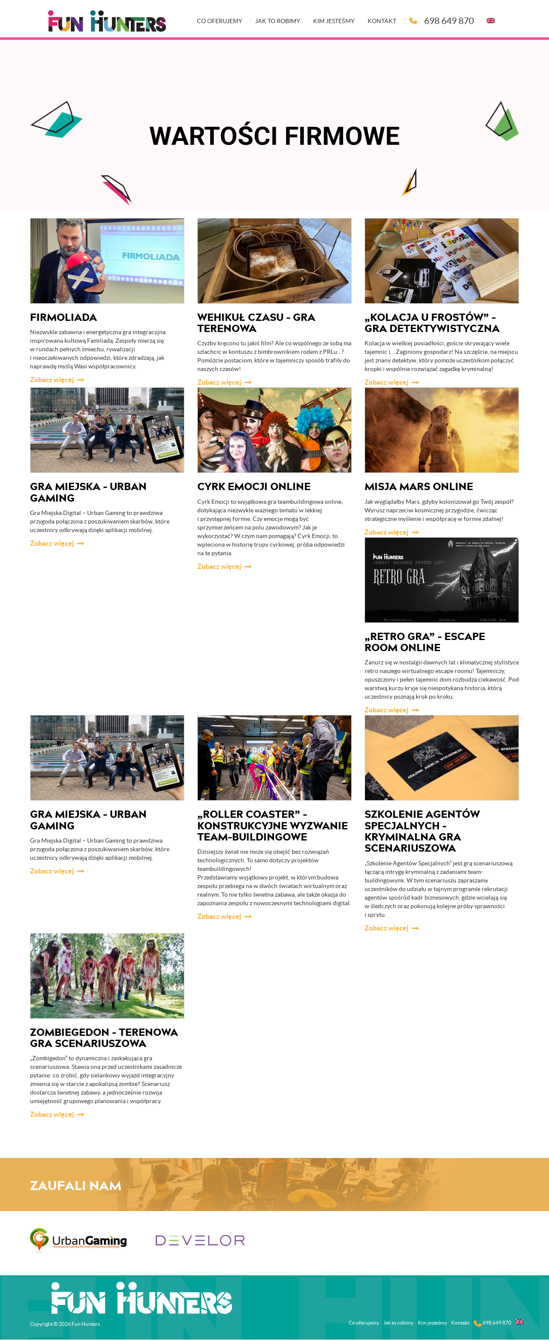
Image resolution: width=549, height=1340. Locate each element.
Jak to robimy (278, 21)
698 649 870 (442, 21)
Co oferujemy (220, 21)
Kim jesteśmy (334, 21)
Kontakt (382, 21)
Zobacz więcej (52, 379)
